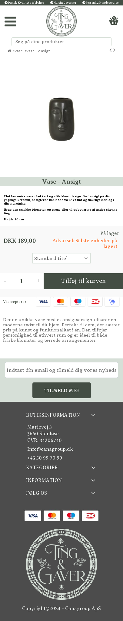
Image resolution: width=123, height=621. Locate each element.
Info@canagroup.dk (50, 449)
